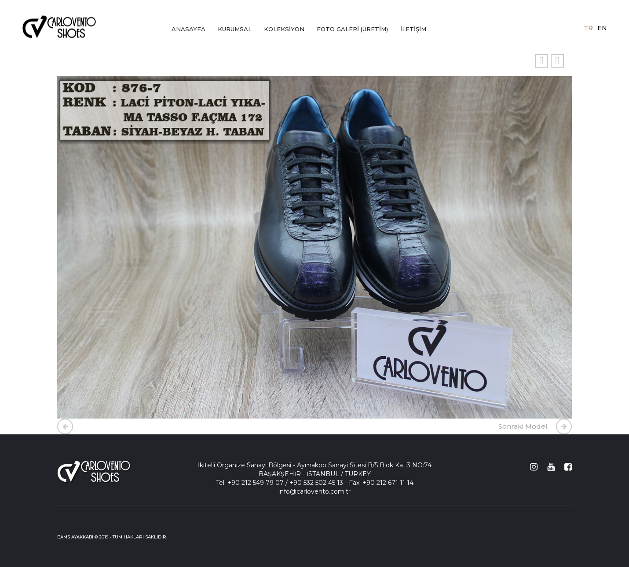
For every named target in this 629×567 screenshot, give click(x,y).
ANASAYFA (188, 29)
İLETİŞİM (413, 29)
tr (588, 28)
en (602, 28)
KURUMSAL (235, 29)
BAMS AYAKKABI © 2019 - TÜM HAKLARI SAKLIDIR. (112, 537)
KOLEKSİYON (284, 29)
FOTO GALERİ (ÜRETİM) (352, 29)
